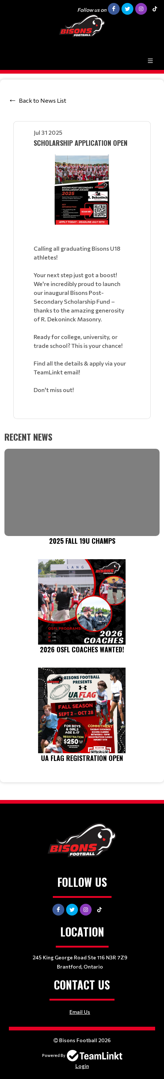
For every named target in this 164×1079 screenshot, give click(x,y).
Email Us (79, 1012)
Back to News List (42, 100)
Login (82, 1066)
